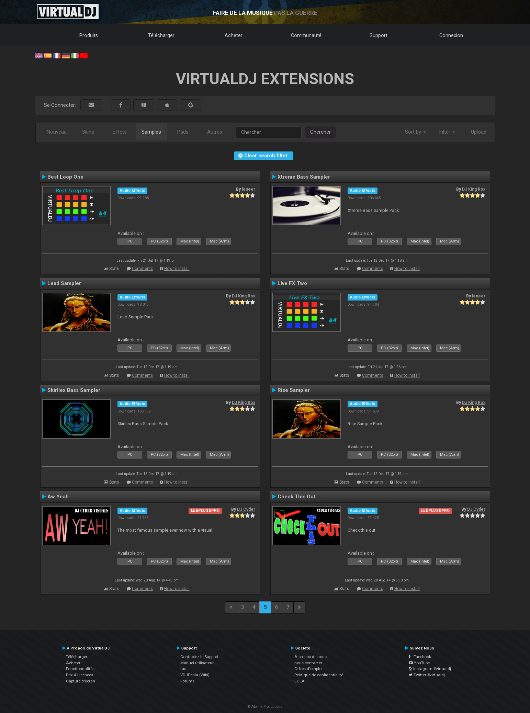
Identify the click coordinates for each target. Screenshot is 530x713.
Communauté (306, 35)
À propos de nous (310, 656)
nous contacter (308, 662)
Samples (151, 132)
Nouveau (57, 132)
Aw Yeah (58, 497)
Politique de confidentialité (318, 674)
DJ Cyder (246, 509)
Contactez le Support (199, 656)
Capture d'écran (80, 681)
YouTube (419, 662)
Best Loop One (65, 177)
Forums (187, 681)
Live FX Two (292, 283)
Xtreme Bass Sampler (304, 177)
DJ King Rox (473, 189)
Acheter (234, 35)
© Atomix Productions (265, 706)
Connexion (451, 35)
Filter (447, 132)
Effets (120, 132)
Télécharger (161, 35)
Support (378, 35)
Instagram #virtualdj (430, 668)
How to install (177, 268)
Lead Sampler (64, 283)
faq (183, 668)
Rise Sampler (294, 390)
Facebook (420, 656)
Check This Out (296, 497)
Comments (142, 268)
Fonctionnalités (80, 668)
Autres (214, 132)
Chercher (320, 132)
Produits (88, 35)
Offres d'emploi (308, 668)
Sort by (415, 132)
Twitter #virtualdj (427, 674)
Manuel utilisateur (197, 662)
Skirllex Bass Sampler (73, 390)
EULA (299, 681)
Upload (478, 132)
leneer (248, 189)
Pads (183, 132)
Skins (88, 132)
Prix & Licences (79, 674)
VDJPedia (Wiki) (195, 674)
